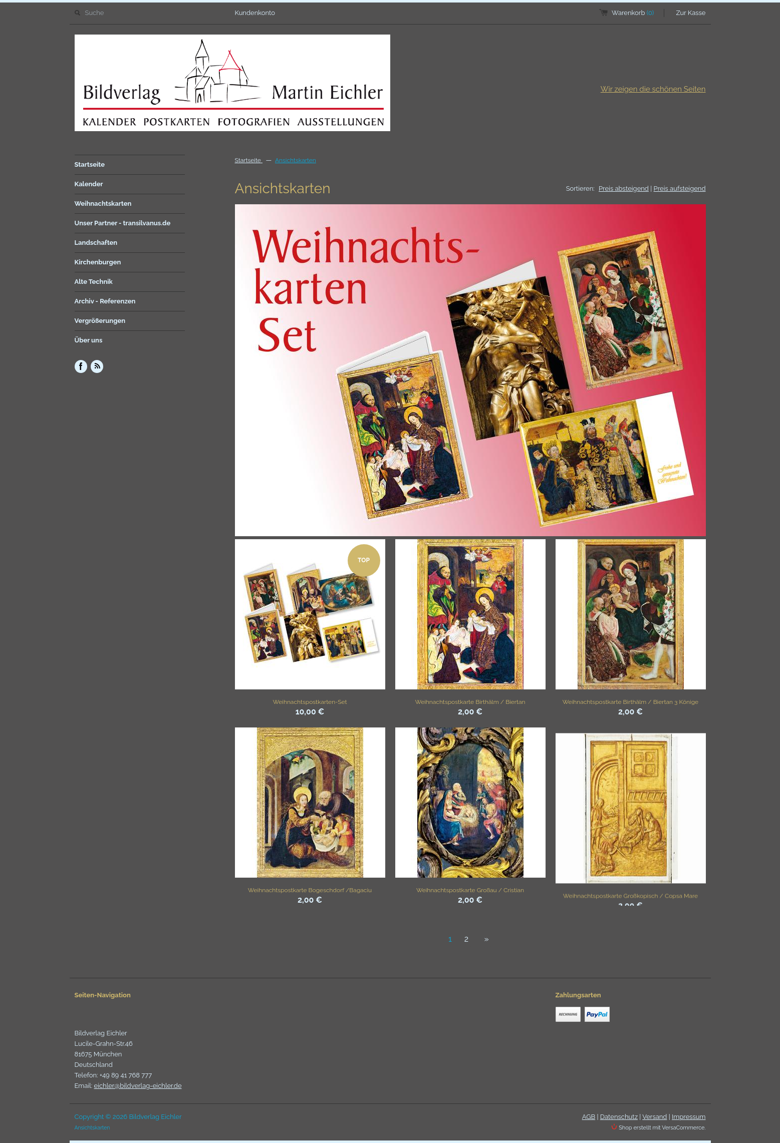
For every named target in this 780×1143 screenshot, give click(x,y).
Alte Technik (94, 281)
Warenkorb (633, 13)
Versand (654, 1116)
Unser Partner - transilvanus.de (123, 223)
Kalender (89, 184)
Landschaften (96, 242)
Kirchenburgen (98, 262)
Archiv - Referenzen (105, 301)
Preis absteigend (624, 188)
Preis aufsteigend (680, 188)
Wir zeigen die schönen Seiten (653, 89)
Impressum (688, 1116)
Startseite (90, 164)
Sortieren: (580, 188)
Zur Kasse (691, 13)
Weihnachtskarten (103, 203)
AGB (588, 1116)
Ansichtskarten (295, 160)
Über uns (89, 340)
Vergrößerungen (100, 320)
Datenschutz (619, 1116)
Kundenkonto (255, 13)
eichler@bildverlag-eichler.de (138, 1085)
